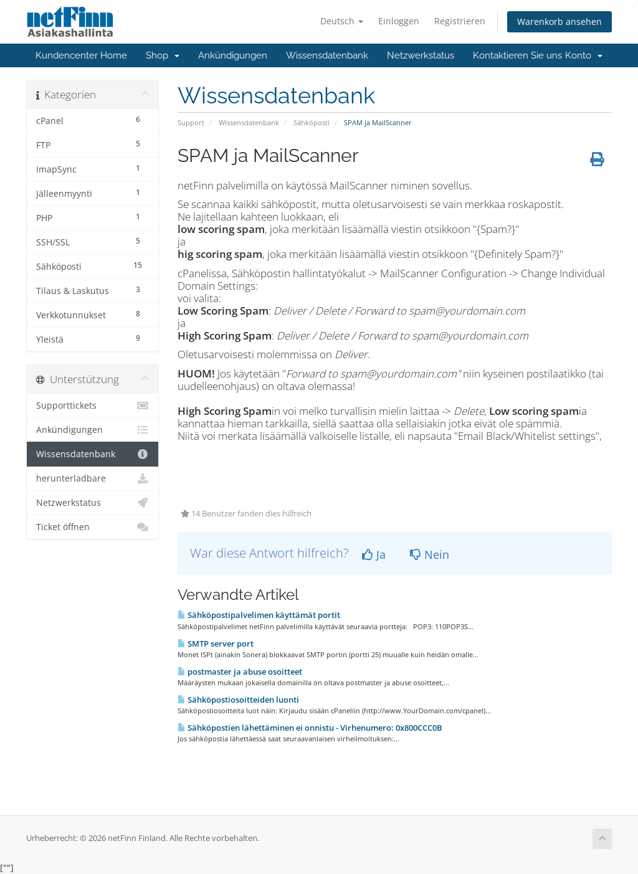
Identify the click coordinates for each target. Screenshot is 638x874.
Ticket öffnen (92, 527)
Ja (374, 554)
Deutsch (341, 21)
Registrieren (459, 21)
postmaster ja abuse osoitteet (240, 671)
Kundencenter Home (81, 55)
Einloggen (398, 21)
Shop (162, 55)
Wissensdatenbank (327, 55)
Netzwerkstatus (420, 55)
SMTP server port (216, 643)
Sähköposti (311, 122)
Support (191, 122)
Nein (429, 554)
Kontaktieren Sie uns (517, 55)
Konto (583, 55)
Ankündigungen (232, 55)
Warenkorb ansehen (559, 21)
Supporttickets (92, 405)
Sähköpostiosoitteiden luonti (238, 699)
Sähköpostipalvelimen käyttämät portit (259, 614)
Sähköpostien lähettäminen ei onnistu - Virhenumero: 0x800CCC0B (310, 727)
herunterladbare (92, 478)
